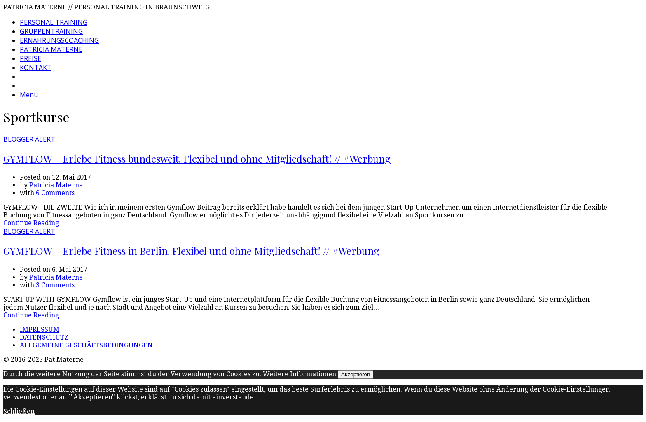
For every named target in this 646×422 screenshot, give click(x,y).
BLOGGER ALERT (29, 139)
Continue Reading (31, 223)
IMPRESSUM (39, 329)
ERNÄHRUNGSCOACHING (59, 40)
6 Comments (55, 193)
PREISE (30, 58)
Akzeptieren (355, 374)
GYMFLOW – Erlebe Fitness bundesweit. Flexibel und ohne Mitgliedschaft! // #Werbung (197, 158)
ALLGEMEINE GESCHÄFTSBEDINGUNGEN (86, 345)
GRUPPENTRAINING (51, 31)
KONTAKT (35, 67)
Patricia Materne (56, 185)
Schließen (19, 411)
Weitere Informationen (299, 374)
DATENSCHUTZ (44, 337)
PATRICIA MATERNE (51, 49)
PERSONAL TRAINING (53, 22)
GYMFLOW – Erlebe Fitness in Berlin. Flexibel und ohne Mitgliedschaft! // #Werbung (191, 250)
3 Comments (55, 285)
